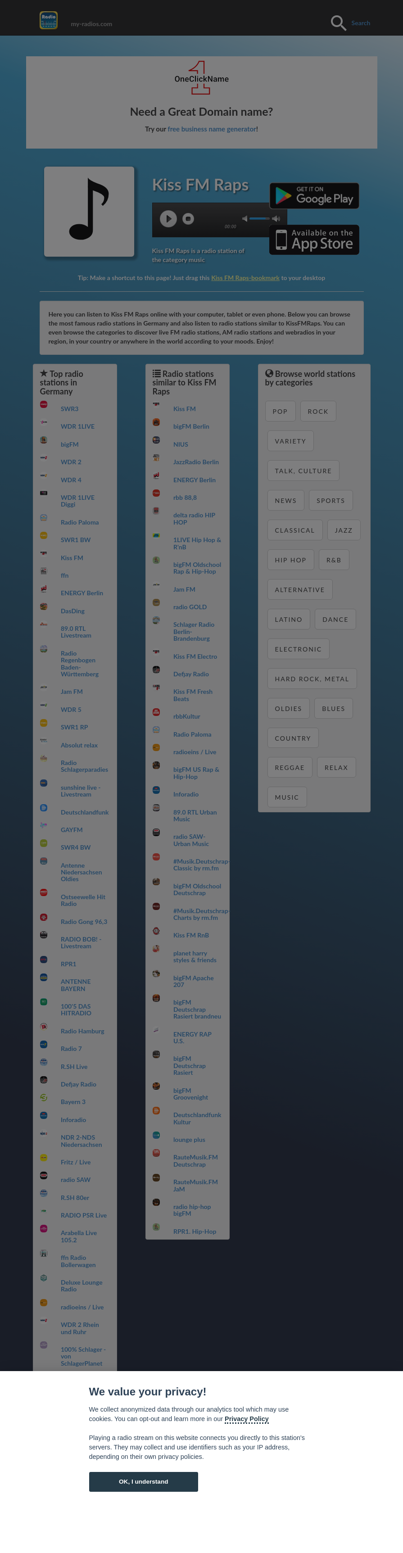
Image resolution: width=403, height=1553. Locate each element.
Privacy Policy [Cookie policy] (247, 1418)
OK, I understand (143, 1481)
